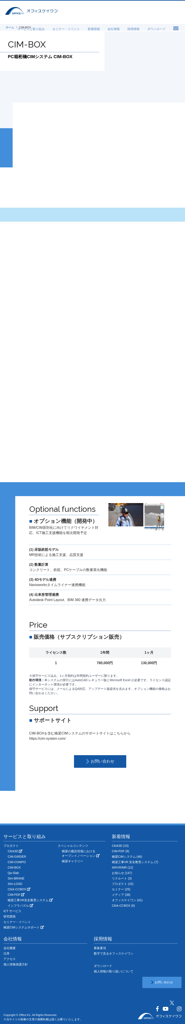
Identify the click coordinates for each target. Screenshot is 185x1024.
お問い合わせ (100, 761)
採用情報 (137, 28)
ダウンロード (157, 28)
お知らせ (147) (122, 873)
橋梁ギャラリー (72, 861)
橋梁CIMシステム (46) (127, 856)
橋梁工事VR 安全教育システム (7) (135, 862)
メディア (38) (121, 894)
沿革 (6, 953)
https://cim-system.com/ (47, 738)
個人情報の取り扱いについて (113, 971)
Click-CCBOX (19, 889)
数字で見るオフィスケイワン (113, 953)
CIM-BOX (14, 867)
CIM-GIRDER (17, 856)
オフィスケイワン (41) (127, 900)
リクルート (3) (122, 878)
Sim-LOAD (15, 884)
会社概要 (9, 948)
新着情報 (102, 28)
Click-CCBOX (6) (123, 905)
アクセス (9, 959)
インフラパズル (20, 905)
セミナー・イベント (77, 28)
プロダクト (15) (122, 884)
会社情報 (120, 28)
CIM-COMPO (17, 862)
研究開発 (9, 916)
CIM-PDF (16, 894)
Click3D (15, 851)
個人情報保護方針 (15, 964)
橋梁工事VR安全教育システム (30, 900)
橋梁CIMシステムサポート (23, 927)
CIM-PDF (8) (120, 851)
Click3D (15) (120, 845)
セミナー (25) (121, 889)
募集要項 (100, 948)
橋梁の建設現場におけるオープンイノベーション (81, 853)
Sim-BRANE (16, 878)
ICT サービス (12, 911)
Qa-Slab (13, 873)
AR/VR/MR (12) (122, 867)
